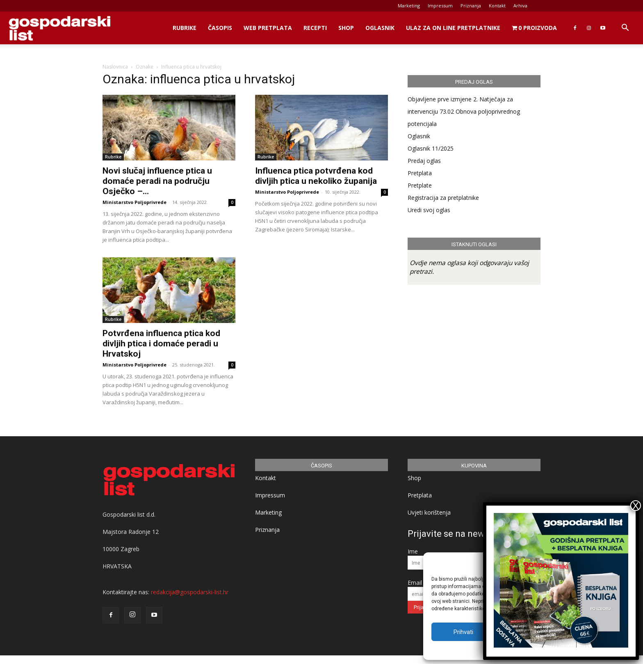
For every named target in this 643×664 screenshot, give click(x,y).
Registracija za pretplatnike (443, 197)
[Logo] (59, 28)
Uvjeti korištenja (429, 512)
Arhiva (520, 5)
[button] (625, 28)
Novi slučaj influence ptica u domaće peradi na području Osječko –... (157, 181)
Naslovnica (115, 66)
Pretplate (420, 185)
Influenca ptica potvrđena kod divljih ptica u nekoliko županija (316, 176)
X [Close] (635, 505)
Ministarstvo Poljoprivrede (134, 202)
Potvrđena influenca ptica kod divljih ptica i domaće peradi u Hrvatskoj (161, 343)
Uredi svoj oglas (429, 210)
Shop (346, 28)
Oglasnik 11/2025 (431, 148)
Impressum (440, 5)
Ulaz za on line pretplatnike (453, 28)
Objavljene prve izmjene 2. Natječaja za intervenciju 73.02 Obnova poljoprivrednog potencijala (464, 111)
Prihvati (463, 632)
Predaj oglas (424, 161)
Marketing (409, 5)
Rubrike (184, 28)
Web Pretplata (268, 28)
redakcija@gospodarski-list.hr (189, 592)
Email (415, 582)
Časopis (220, 28)
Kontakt (497, 5)
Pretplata (420, 173)
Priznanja (471, 5)
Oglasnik (379, 28)
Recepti (315, 28)
